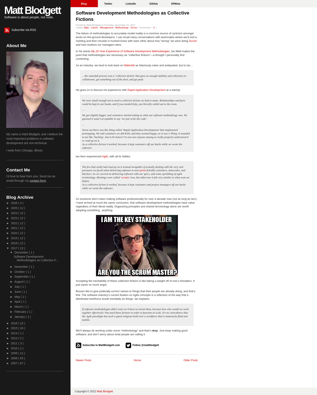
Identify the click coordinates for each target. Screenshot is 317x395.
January (20, 316)
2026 (14, 203)
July (17, 286)
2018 (14, 243)
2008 (14, 358)
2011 (14, 343)
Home (137, 360)
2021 (14, 228)
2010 (14, 348)
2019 (14, 238)
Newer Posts (83, 360)
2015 (14, 328)
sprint (143, 170)
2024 (14, 213)
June (17, 291)
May (17, 296)
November (21, 266)
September (21, 276)
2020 (14, 233)
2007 (14, 363)
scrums (125, 177)
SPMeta (175, 3)
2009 (14, 353)
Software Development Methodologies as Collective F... (36, 258)
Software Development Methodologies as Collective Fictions (132, 16)
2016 (14, 323)
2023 (14, 218)
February (20, 311)
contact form (38, 180)
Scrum (134, 27)
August (19, 281)
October (20, 271)
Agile (87, 27)
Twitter (108, 3)
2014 (14, 333)
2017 (14, 248)
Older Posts (191, 360)
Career (95, 27)
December (21, 252)
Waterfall (129, 65)
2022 (14, 223)
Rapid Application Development (147, 89)
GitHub (153, 3)
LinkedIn (131, 3)
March (18, 306)
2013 (14, 338)
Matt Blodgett (32, 10)
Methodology (122, 27)
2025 (14, 208)
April (17, 301)
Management (107, 27)
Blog (84, 3)
